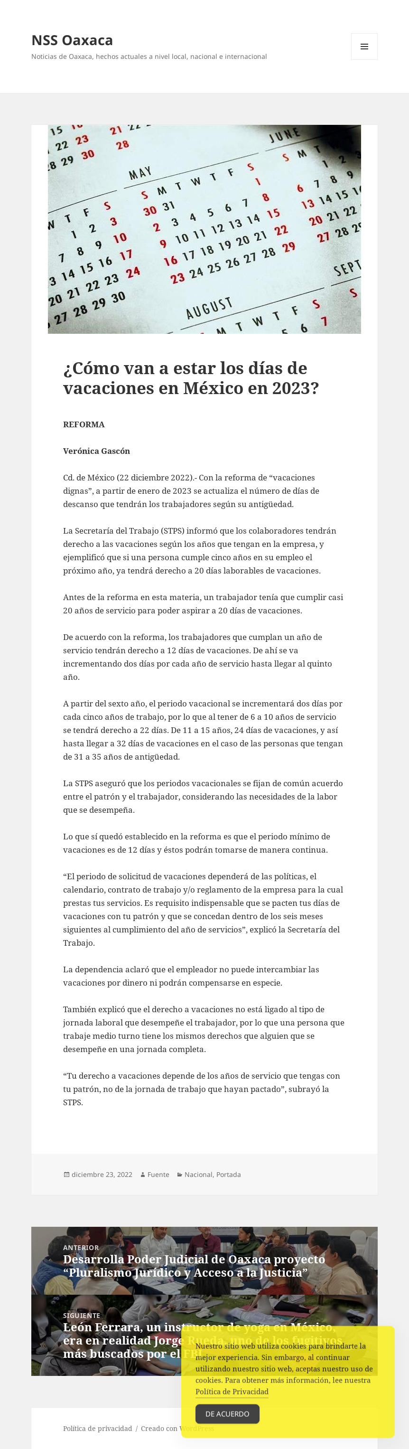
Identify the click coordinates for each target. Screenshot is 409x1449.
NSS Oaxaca (72, 39)
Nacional (199, 1174)
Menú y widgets (365, 59)
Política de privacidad (97, 1428)
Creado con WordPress (177, 1428)
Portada (228, 1174)
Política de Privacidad (232, 1400)
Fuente (158, 1174)
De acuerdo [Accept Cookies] (227, 1423)
